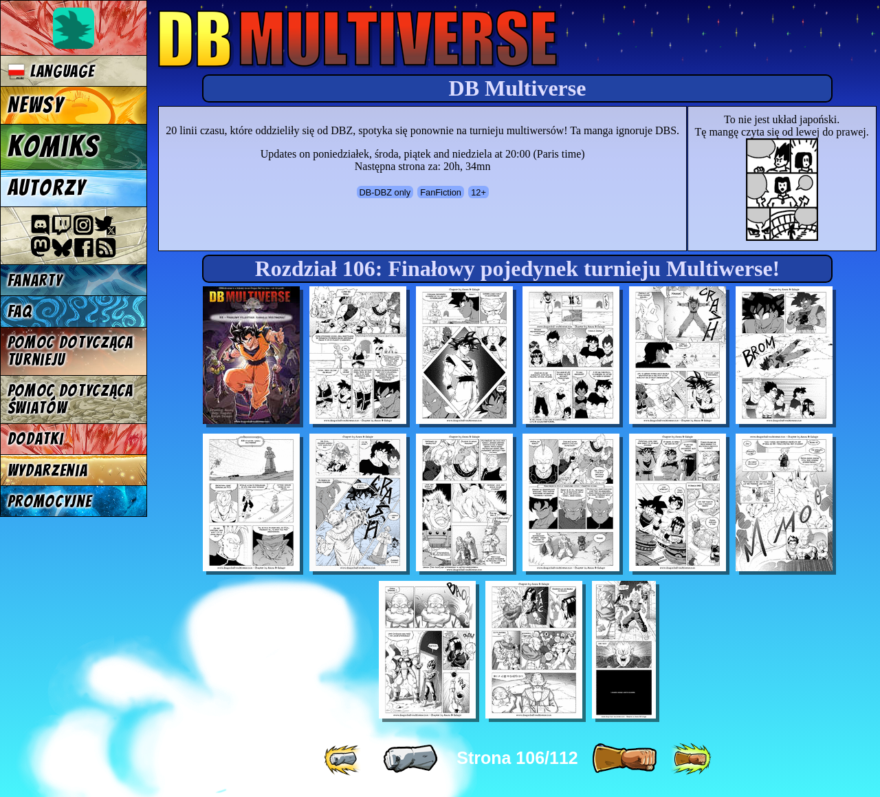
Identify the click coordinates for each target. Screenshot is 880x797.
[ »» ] (691, 759)
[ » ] (624, 759)
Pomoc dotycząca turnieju (70, 351)
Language (51, 71)
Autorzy (47, 188)
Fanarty (35, 280)
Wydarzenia (48, 470)
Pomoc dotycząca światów (70, 399)
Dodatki (36, 438)
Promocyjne (50, 501)
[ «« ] (343, 759)
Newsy (36, 105)
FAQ (20, 311)
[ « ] (410, 759)
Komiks (53, 146)
